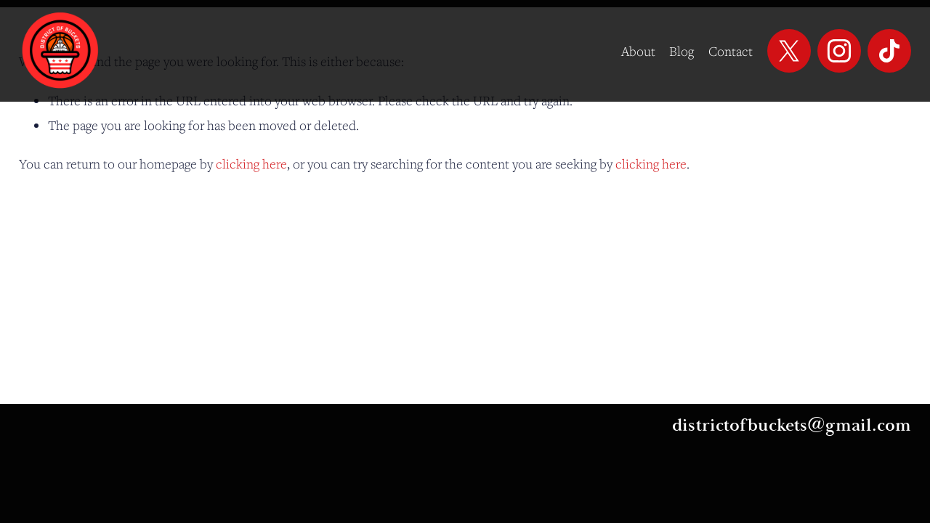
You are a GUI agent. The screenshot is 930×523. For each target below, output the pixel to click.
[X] (789, 51)
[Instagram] (839, 51)
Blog (681, 51)
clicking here (251, 163)
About (638, 51)
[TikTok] (889, 51)
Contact (730, 51)
